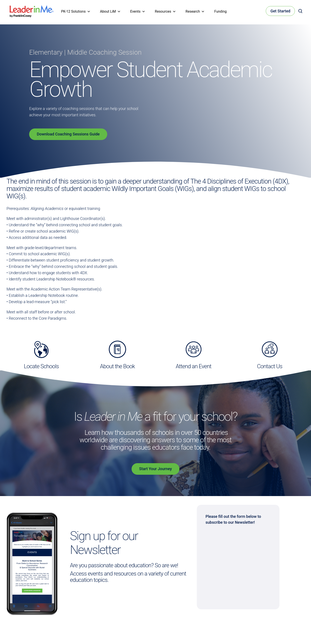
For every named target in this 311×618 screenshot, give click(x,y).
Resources (165, 11)
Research (195, 11)
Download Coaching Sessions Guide (68, 134)
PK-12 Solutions (75, 11)
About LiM (110, 11)
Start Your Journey (155, 468)
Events (137, 11)
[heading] (32, 8)
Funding (220, 11)
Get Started (280, 11)
